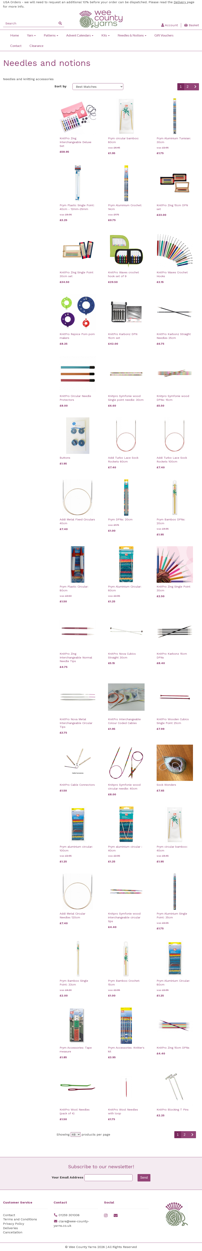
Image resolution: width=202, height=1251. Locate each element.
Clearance (36, 45)
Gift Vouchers (163, 35)
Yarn (31, 35)
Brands (10, 135)
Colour (10, 177)
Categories (13, 87)
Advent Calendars (79, 35)
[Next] (195, 86)
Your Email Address (67, 1177)
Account (169, 25)
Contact (15, 45)
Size (8, 205)
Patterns (51, 35)
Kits (105, 35)
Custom (11, 300)
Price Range (14, 347)
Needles (11, 252)
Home (14, 35)
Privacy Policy (13, 1224)
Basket (191, 25)
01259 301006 (69, 1215)
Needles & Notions (132, 35)
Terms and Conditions (20, 1219)
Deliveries (10, 1228)
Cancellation (12, 1232)
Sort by (60, 86)
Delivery (180, 2)
